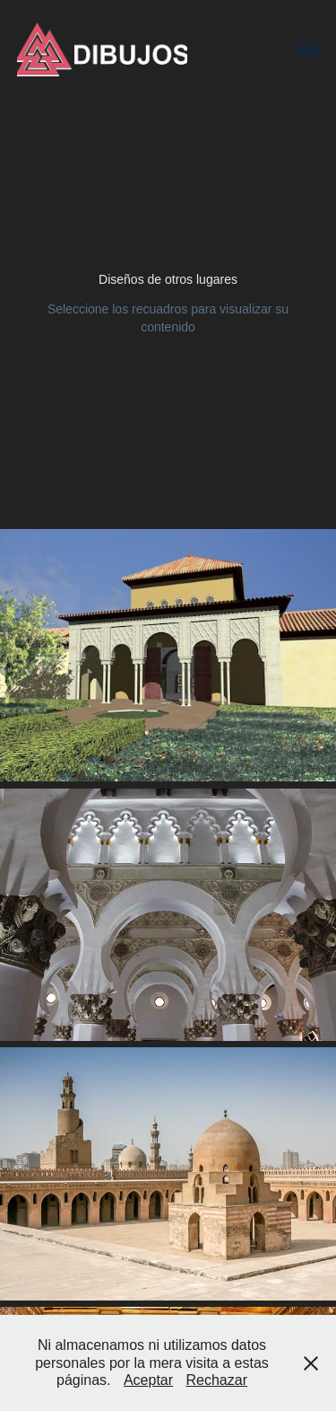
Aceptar (148, 1380)
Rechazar (216, 1380)
